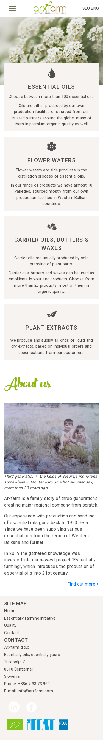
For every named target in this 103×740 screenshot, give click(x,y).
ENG (95, 8)
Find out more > (83, 584)
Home (9, 610)
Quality (10, 625)
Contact (11, 632)
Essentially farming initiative (29, 618)
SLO (86, 8)
